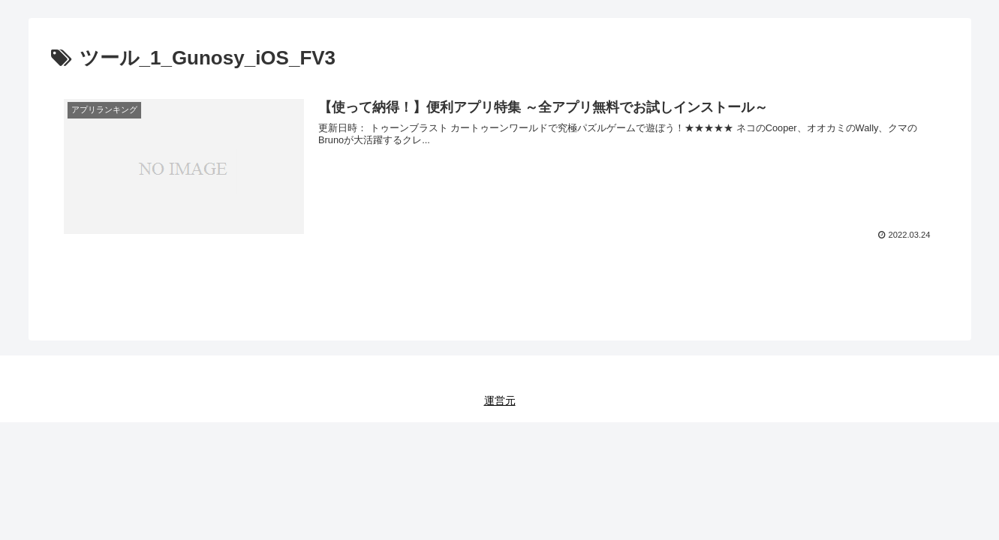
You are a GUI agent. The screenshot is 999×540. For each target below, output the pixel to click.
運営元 (500, 400)
